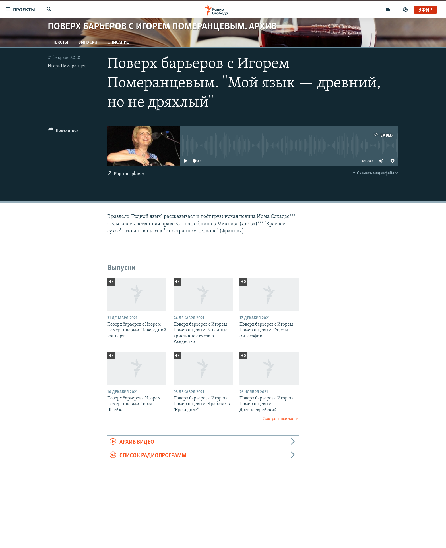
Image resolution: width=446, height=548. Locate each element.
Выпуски (87, 42)
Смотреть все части (281, 419)
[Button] (63, 131)
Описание (118, 42)
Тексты (60, 42)
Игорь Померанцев (67, 66)
